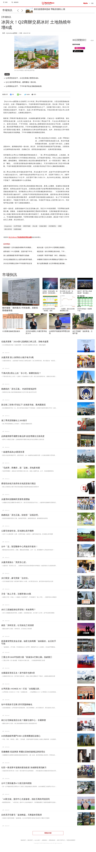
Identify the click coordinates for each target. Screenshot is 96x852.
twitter (27, 96)
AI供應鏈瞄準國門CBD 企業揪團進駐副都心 (21, 737)
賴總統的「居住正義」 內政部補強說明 (18, 390)
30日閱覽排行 (79, 41)
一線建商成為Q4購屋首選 (12, 453)
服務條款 (44, 841)
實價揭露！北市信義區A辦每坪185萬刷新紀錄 (19, 249)
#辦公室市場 (8, 230)
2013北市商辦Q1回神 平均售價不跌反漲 (17, 265)
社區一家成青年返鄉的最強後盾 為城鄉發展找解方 (24, 769)
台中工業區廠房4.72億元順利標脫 (16, 784)
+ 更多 (92, 42)
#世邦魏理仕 (52, 227)
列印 (33, 96)
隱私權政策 (52, 841)
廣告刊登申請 (61, 841)
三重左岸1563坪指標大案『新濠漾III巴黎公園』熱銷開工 (26, 658)
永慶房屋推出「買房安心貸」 (14, 564)
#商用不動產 (26, 227)
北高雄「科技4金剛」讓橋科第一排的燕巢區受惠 (50, 294)
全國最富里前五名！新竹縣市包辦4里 (18, 674)
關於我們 (30, 841)
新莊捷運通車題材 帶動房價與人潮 (49, 9)
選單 (6, 3)
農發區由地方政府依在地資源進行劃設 (18, 485)
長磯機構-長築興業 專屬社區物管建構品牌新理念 (23, 753)
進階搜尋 (16, 3)
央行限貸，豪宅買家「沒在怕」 (15, 579)
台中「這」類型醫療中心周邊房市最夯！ (19, 548)
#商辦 (60, 227)
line (19, 96)
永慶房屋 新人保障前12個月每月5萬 (17, 359)
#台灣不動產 (17, 227)
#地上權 (34, 227)
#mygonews (8, 227)
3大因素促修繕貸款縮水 (11, 333)
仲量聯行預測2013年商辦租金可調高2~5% (52, 261)
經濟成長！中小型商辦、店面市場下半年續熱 (19, 253)
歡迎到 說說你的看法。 (23, 239)
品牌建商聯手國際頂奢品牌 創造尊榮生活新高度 (23, 437)
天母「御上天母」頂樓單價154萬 (16, 595)
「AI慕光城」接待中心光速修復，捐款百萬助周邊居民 (25, 800)
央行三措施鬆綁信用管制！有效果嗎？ (18, 611)
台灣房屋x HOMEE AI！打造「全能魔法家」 (21, 690)
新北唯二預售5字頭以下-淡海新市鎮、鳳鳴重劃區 (23, 406)
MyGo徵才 (37, 841)
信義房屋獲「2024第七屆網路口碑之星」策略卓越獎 (24, 343)
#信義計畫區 (43, 227)
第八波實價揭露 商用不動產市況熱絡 (16, 257)
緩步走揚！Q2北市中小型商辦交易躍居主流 (52, 249)
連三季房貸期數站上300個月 (14, 422)
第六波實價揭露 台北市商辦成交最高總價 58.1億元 (55, 265)
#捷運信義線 (17, 230)
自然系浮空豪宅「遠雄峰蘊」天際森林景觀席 (21, 816)
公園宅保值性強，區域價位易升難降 (17, 532)
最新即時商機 (76, 45)
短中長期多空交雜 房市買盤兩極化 (16, 706)
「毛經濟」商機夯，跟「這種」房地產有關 (20, 469)
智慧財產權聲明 (71, 841)
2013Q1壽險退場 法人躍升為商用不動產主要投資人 (21, 261)
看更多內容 (47, 834)
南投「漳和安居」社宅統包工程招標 (17, 627)
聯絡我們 (23, 841)
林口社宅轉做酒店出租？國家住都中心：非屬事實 (23, 721)
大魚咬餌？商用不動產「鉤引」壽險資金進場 (53, 257)
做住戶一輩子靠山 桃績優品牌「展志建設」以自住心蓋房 (84, 294)
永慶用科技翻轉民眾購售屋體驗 (15, 500)
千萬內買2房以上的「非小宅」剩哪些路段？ (21, 374)
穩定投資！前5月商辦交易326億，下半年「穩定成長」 (56, 253)
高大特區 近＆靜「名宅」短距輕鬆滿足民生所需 (67, 294)
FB (11, 96)
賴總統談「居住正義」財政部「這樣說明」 (20, 516)
